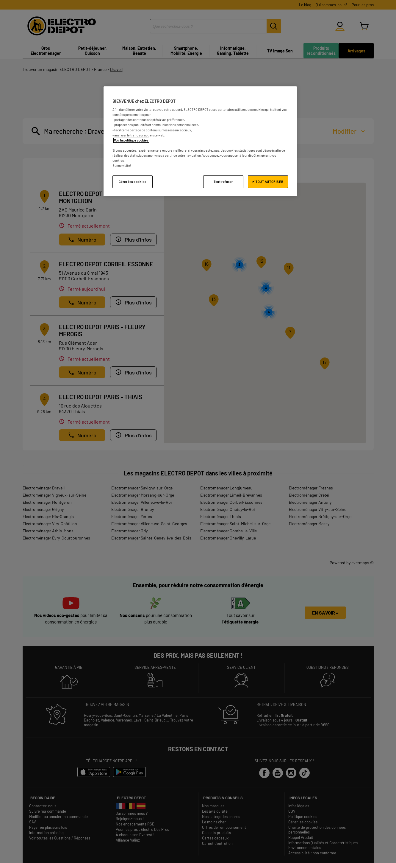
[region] (200, 141)
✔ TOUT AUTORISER (268, 182)
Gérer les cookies (132, 182)
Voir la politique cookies (131, 140)
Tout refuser (223, 182)
